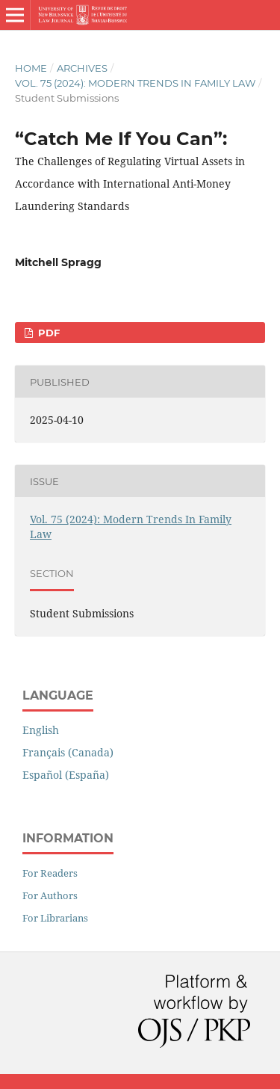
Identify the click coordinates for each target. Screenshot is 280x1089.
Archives (82, 68)
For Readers (50, 873)
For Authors (50, 895)
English (40, 730)
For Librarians (55, 918)
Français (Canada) (67, 752)
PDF (47, 333)
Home (31, 68)
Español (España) (65, 775)
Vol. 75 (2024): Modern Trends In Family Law (135, 83)
